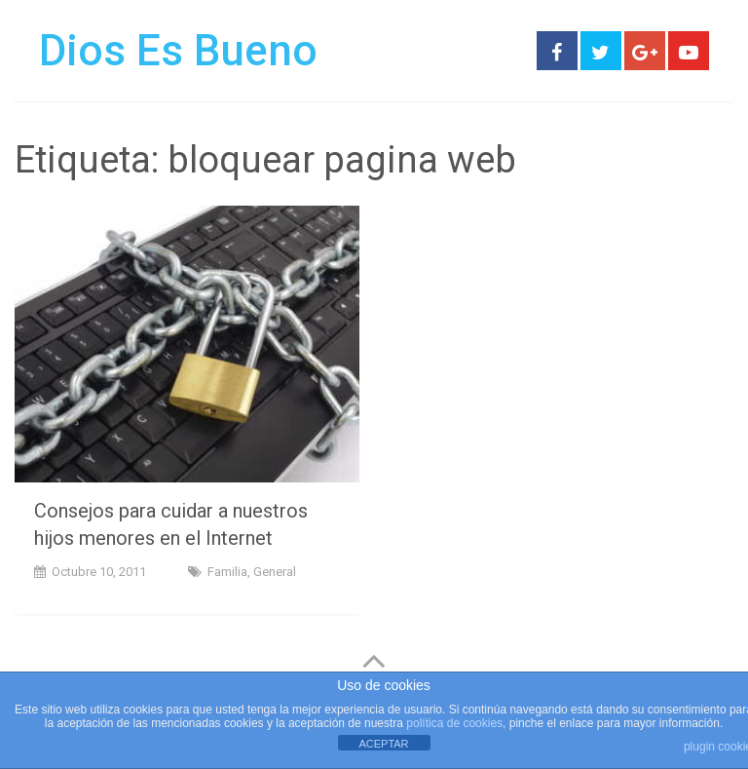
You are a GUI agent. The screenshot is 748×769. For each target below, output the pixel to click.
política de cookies (454, 723)
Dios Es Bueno (178, 50)
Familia (227, 571)
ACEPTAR (383, 744)
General (274, 571)
